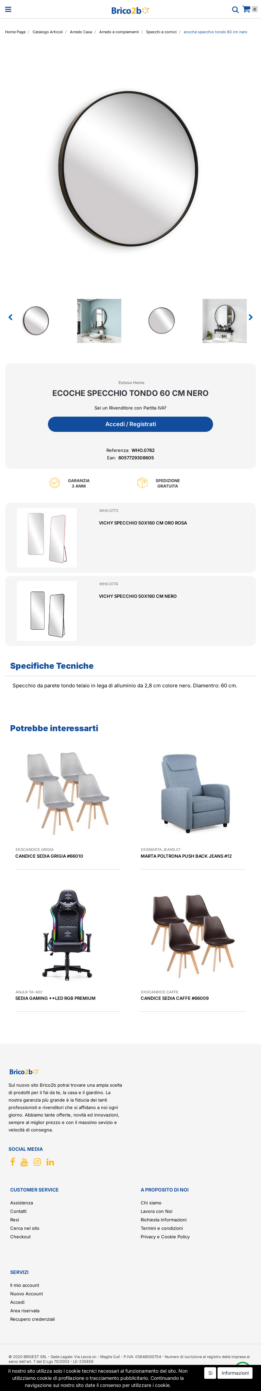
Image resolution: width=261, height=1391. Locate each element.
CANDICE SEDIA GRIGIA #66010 (49, 856)
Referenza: (117, 450)
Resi (14, 1219)
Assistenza (21, 1202)
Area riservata (24, 1310)
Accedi (17, 1302)
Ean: (111, 457)
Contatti (18, 1211)
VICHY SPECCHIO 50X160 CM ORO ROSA (143, 523)
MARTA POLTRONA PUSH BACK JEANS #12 (186, 856)
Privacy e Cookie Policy (165, 1236)
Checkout (20, 1236)
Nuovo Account (26, 1293)
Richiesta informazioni (164, 1219)
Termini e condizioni (162, 1228)
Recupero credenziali (32, 1319)
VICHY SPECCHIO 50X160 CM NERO (138, 596)
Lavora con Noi (156, 1211)
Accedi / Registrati (130, 424)
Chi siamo (151, 1202)
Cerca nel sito (24, 1228)
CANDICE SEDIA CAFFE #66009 (175, 998)
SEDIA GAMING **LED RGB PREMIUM (55, 998)
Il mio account (24, 1285)
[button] (10, 317)
